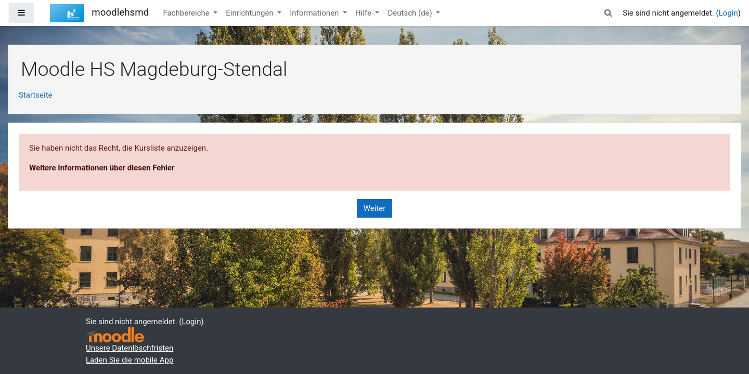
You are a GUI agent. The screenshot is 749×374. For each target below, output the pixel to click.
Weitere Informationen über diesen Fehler (101, 167)
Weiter (375, 208)
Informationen (315, 13)
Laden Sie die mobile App (129, 360)
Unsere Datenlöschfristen (129, 348)
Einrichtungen (250, 13)
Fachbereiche (187, 13)
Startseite (36, 95)
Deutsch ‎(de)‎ (411, 13)
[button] (608, 13)
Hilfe (364, 13)
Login (728, 13)
